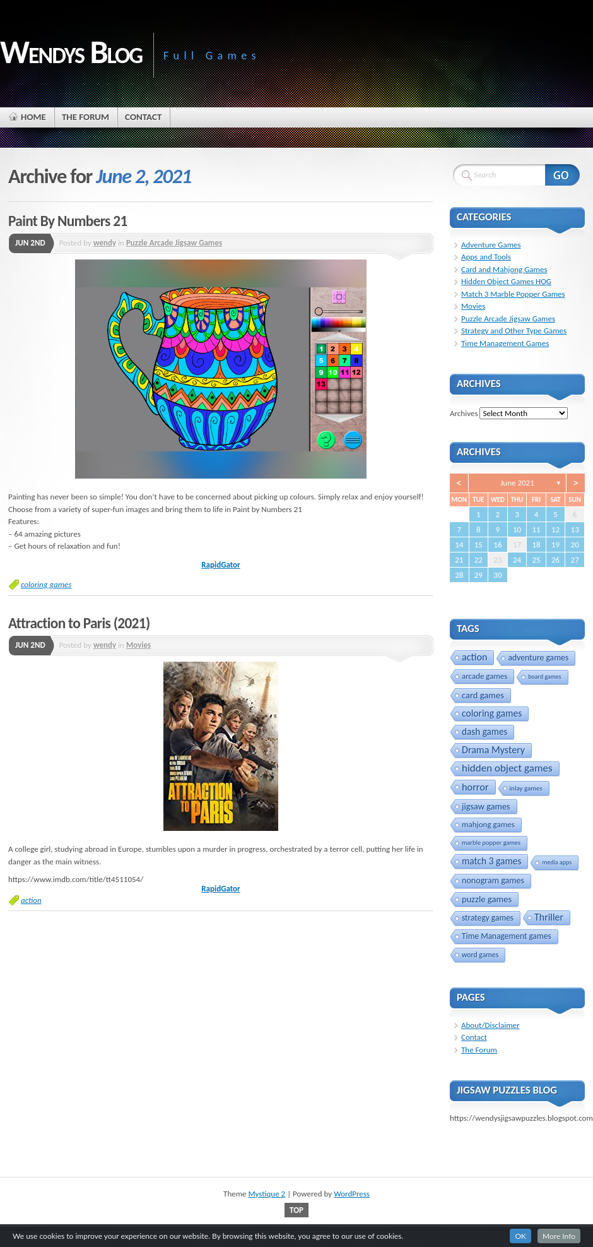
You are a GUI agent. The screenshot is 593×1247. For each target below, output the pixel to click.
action (31, 900)
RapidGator (220, 565)
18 (536, 544)
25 (536, 559)
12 (555, 529)
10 (517, 529)
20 (575, 544)
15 (478, 544)
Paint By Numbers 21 (67, 221)
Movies (138, 645)
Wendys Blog (71, 52)
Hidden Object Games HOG (506, 281)
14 (459, 544)
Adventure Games (491, 244)
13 (575, 529)
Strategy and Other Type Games (514, 330)
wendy (104, 243)
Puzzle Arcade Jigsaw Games (174, 243)
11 (536, 529)
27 (575, 559)
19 (555, 544)
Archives (464, 413)
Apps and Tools (486, 256)
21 (459, 559)
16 (497, 544)
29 (478, 575)
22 (478, 559)
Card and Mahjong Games (504, 269)
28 (459, 575)
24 (517, 559)
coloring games (46, 584)
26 (555, 559)
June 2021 (517, 482)
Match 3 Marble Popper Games (513, 294)
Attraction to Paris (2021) (79, 623)
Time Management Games (505, 343)
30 (497, 575)
